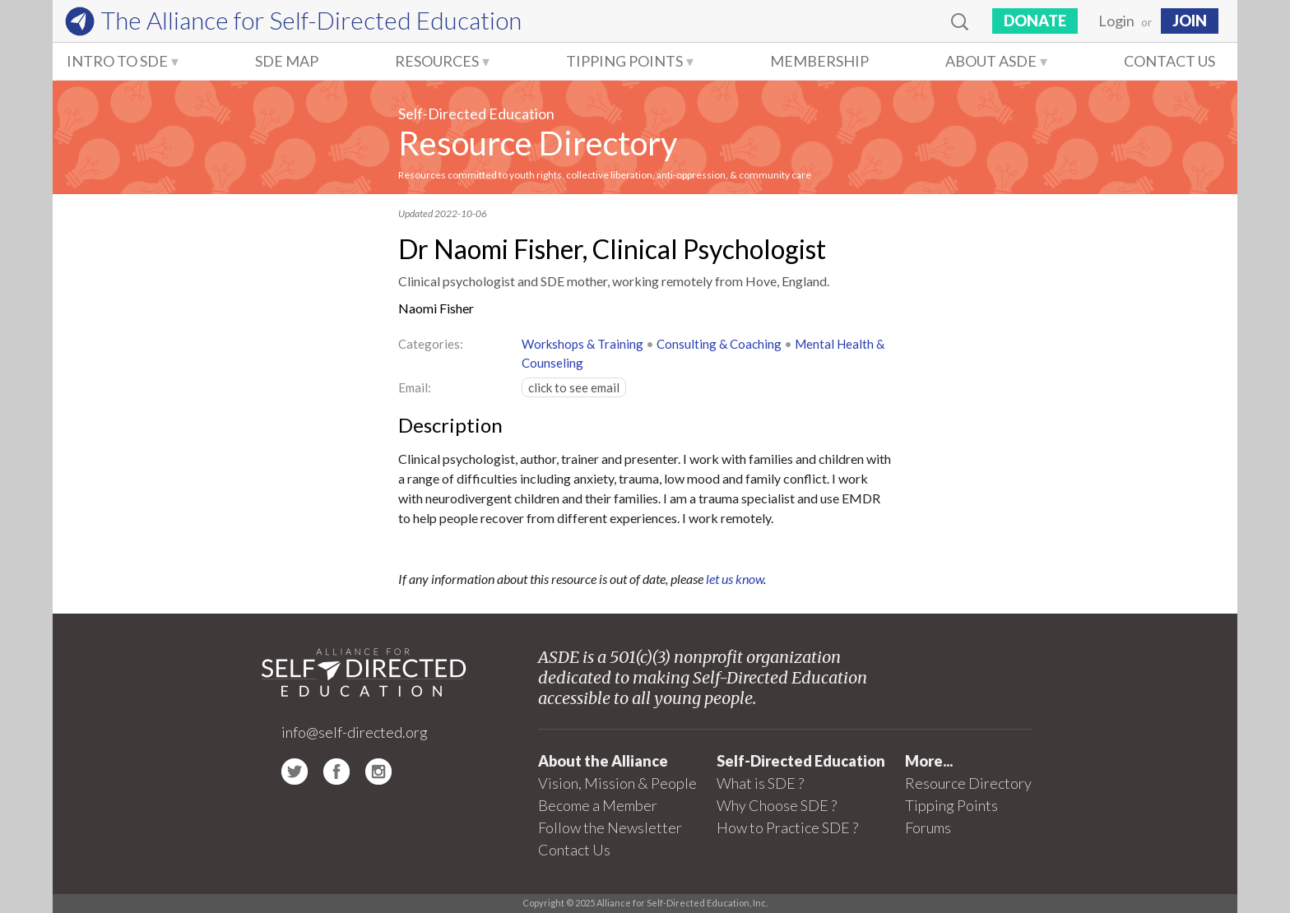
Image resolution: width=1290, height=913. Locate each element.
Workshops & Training (582, 343)
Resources (437, 61)
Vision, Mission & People (617, 783)
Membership (819, 61)
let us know (734, 578)
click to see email (573, 387)
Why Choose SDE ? (777, 805)
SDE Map (286, 61)
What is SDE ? (760, 783)
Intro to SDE (117, 61)
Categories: (430, 343)
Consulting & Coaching (719, 343)
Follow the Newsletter (610, 827)
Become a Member (597, 805)
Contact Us (1169, 61)
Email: (414, 387)
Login (1116, 21)
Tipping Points (624, 61)
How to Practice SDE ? (787, 827)
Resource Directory (537, 143)
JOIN (1189, 21)
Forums (928, 827)
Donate (1035, 21)
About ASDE (991, 61)
